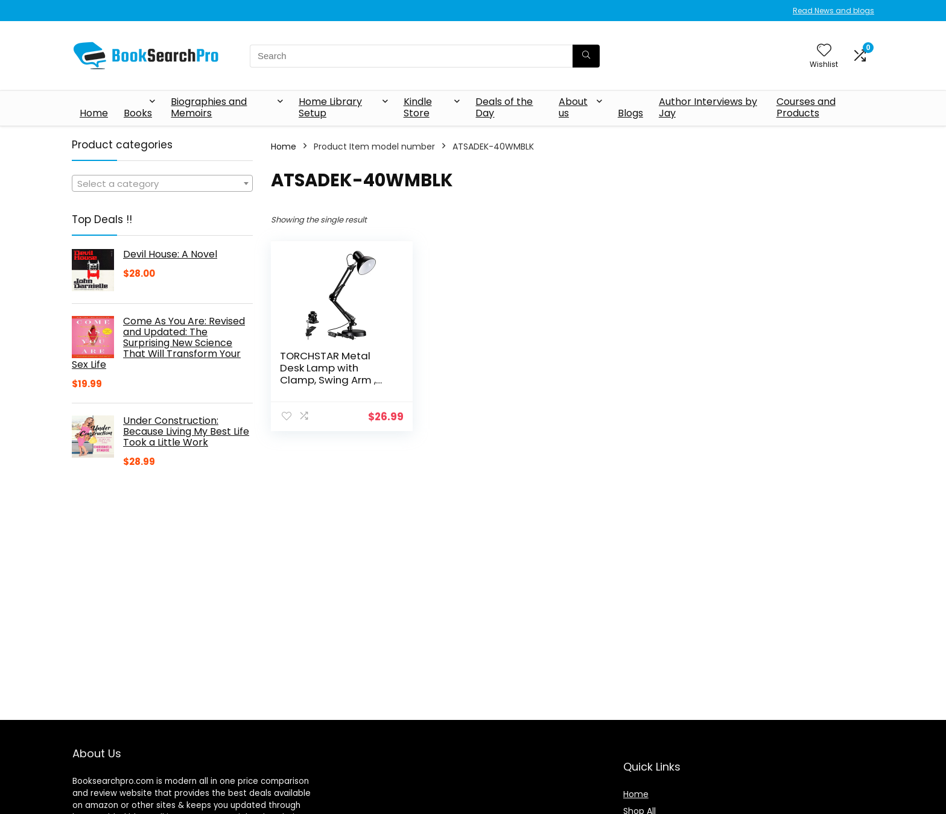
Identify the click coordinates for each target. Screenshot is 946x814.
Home (94, 113)
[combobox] (162, 183)
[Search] (586, 56)
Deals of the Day (504, 107)
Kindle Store (418, 107)
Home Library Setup (330, 107)
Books (138, 113)
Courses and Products (806, 107)
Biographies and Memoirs (209, 107)
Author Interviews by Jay (708, 107)
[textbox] (162, 183)
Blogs (630, 113)
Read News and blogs (833, 10)
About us (573, 107)
